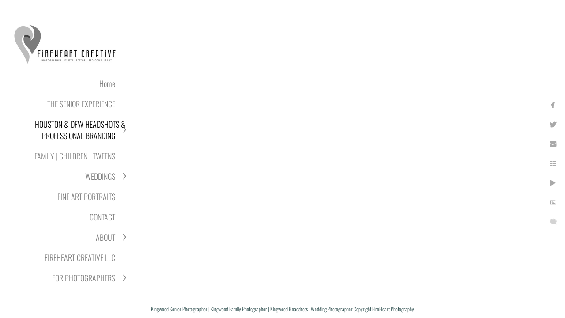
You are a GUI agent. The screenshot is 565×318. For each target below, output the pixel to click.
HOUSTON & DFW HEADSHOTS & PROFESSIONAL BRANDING (80, 129)
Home (107, 83)
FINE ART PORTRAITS (86, 196)
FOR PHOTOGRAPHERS (83, 278)
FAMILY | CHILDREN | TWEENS (74, 156)
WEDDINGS (100, 176)
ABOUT (105, 237)
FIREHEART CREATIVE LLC (80, 257)
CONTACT (102, 217)
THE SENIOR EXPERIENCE (81, 104)
